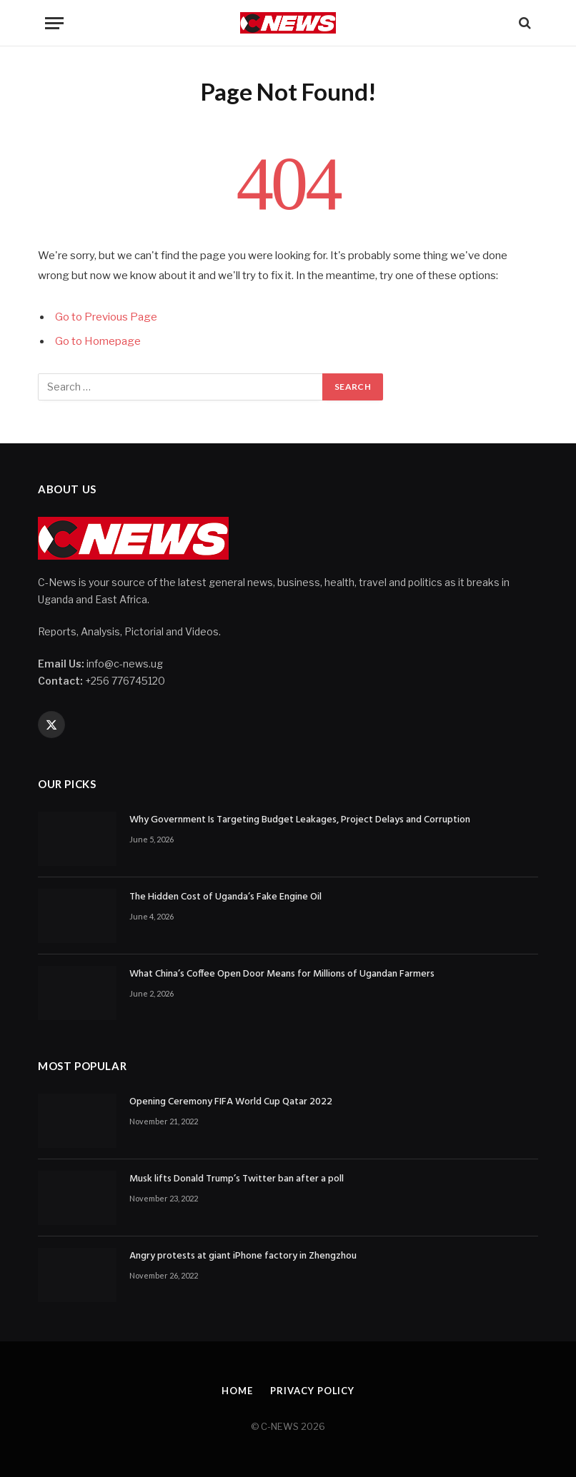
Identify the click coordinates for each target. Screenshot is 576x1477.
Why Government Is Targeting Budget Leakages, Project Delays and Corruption (299, 820)
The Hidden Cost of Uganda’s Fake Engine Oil (225, 897)
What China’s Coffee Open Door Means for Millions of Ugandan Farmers (282, 974)
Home (237, 1390)
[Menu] (54, 23)
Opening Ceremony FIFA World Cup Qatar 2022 (230, 1102)
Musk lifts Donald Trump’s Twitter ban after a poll (236, 1179)
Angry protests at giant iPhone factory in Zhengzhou (243, 1256)
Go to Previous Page (106, 317)
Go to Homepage (98, 341)
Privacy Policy (312, 1390)
